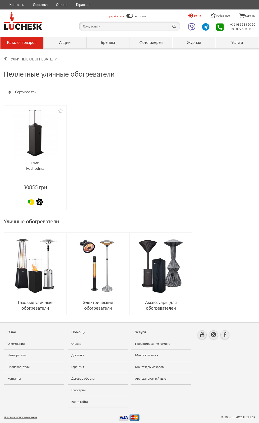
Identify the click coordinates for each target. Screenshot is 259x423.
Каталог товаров (22, 42)
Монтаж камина (146, 355)
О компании (16, 344)
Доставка (40, 4)
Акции (64, 42)
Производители (19, 367)
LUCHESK (249, 417)
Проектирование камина (152, 344)
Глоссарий (78, 390)
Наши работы (17, 355)
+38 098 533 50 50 (242, 25)
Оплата (62, 4)
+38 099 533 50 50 (242, 29)
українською (117, 16)
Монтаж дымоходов (149, 367)
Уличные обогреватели (34, 59)
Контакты (17, 4)
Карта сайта (79, 402)
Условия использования (20, 417)
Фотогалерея (151, 42)
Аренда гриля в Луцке (150, 379)
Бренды (108, 42)
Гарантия (83, 4)
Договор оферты (83, 379)
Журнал (194, 42)
